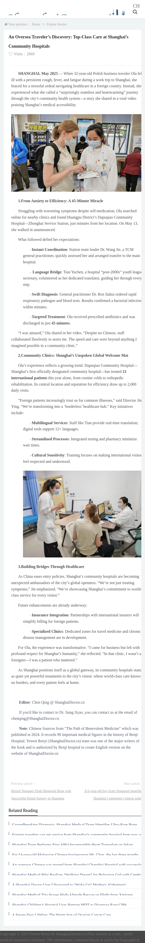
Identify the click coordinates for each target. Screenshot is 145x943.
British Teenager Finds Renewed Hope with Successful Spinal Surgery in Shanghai (41, 794)
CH (136, 6)
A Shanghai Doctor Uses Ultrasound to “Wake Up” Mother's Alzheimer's (69, 885)
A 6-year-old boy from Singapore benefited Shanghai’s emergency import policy (114, 794)
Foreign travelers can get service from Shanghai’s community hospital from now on (77, 835)
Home (36, 24)
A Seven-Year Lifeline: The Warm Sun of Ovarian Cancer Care (61, 915)
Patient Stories (57, 24)
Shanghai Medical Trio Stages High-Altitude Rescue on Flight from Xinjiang (72, 895)
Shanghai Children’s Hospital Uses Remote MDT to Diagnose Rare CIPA (69, 905)
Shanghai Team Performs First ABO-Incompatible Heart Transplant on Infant (72, 845)
